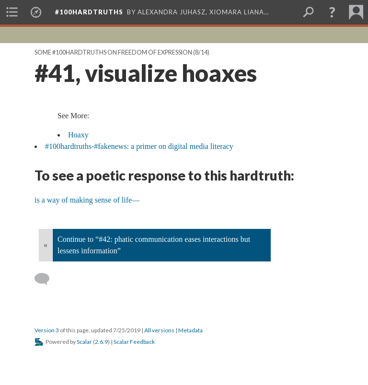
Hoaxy (78, 135)
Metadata (190, 330)
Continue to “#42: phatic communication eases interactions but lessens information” (154, 245)
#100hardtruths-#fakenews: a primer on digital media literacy (139, 146)
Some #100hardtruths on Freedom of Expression (113, 52)
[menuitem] (12, 12)
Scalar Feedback (134, 341)
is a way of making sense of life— (86, 200)
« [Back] (45, 245)
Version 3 (46, 330)
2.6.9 (101, 341)
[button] (332, 12)
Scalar (84, 341)
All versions (159, 330)
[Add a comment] (46, 279)
